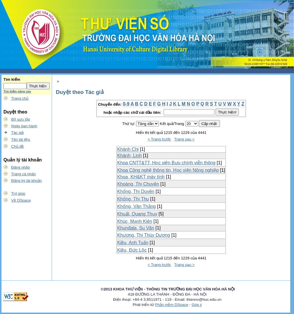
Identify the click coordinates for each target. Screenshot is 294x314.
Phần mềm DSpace (171, 305)
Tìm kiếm (11, 79)
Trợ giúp (18, 193)
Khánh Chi (128, 149)
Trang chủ (19, 98)
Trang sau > (184, 139)
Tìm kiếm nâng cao (17, 91)
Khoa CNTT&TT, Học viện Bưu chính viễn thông (166, 162)
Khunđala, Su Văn (135, 228)
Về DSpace (21, 200)
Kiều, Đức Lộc (132, 250)
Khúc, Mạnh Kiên (134, 221)
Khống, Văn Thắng (136, 206)
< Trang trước (159, 139)
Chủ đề (17, 146)
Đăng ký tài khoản (26, 180)
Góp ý (197, 305)
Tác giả (17, 132)
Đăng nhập (20, 167)
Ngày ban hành (24, 126)
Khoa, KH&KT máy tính (141, 176)
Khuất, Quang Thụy (137, 213)
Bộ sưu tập (20, 119)
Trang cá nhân (23, 174)
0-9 (126, 103)
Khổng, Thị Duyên (135, 191)
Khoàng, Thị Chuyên (138, 184)
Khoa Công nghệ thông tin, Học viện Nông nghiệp (168, 170)
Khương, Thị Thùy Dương (143, 235)
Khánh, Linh (129, 155)
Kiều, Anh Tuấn (132, 242)
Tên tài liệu (20, 139)
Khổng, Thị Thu (133, 199)
